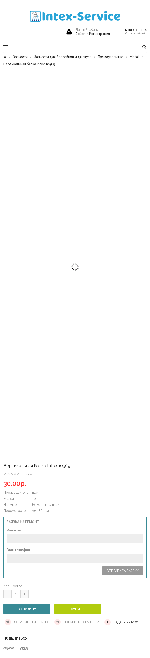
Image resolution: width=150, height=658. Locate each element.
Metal (134, 57)
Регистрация (99, 34)
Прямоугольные (110, 57)
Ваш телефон (18, 550)
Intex (34, 492)
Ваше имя (15, 530)
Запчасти (20, 57)
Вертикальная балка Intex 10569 (29, 64)
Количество (12, 586)
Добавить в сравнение (77, 622)
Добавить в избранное (28, 622)
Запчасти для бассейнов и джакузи (62, 57)
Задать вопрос (126, 622)
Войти (81, 34)
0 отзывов (26, 474)
